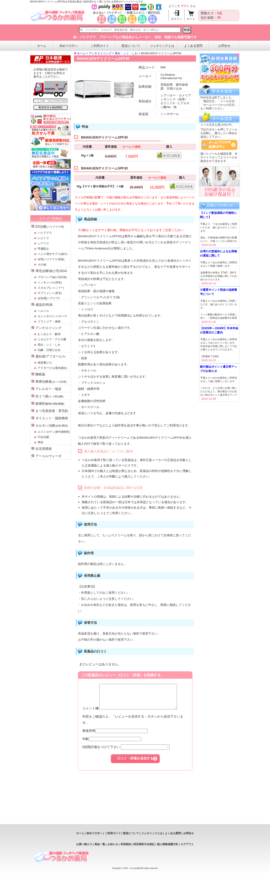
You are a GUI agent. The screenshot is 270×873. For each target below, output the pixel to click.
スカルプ (51, 287)
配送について (131, 45)
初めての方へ (68, 45)
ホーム (41, 45)
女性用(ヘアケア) (48, 298)
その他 (42, 264)
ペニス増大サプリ (53, 254)
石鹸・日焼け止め (49, 350)
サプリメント (50, 293)
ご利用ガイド (100, 45)
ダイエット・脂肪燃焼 (51, 418)
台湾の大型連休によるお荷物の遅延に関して (218, 253)
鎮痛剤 (49, 403)
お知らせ (113, 844)
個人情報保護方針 (167, 844)
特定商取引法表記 (144, 844)
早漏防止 (43, 248)
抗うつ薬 (49, 396)
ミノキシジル (50, 282)
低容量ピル (45, 362)
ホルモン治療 (51, 425)
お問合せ (224, 45)
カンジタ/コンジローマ (52, 316)
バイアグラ (45, 232)
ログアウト (187, 844)
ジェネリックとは (162, 45)
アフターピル (52, 367)
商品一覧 (99, 844)
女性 (51, 259)
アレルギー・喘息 (48, 389)
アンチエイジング (48, 328)
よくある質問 (193, 45)
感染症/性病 (44, 304)
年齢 (111, 743)
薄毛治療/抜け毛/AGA (51, 271)
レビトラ (43, 238)
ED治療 (49, 226)
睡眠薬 (40, 374)
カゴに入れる (171, 155)
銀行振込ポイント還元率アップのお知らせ (218, 369)
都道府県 (115, 735)
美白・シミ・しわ (49, 344)
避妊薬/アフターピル (50, 356)
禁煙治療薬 (51, 381)
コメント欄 (134, 713)
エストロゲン (54, 431)
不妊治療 (43, 437)
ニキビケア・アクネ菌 (52, 339)
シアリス (43, 243)
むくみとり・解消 (49, 334)
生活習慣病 (43, 448)
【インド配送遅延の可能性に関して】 (218, 215)
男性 (40, 442)
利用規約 (126, 844)
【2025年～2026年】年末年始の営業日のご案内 (219, 330)
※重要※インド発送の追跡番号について (218, 292)
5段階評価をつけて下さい (126, 752)
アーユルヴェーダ (48, 456)
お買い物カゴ (84, 844)
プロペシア (52, 277)
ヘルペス (43, 310)
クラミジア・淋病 (49, 321)
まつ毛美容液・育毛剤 (51, 411)
